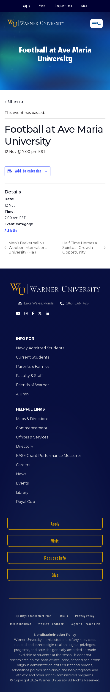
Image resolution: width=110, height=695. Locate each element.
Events (22, 483)
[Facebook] (33, 313)
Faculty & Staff (29, 376)
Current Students (32, 357)
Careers (23, 465)
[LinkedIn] (47, 313)
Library (22, 492)
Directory (24, 446)
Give (84, 5)
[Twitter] (40, 313)
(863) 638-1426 (77, 303)
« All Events (14, 101)
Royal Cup (25, 501)
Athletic (11, 230)
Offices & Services (32, 437)
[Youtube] (18, 313)
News (21, 474)
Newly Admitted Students (40, 348)
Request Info (63, 5)
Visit (42, 5)
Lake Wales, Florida (39, 303)
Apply (26, 5)
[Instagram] (26, 313)
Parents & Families (32, 366)
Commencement (31, 428)
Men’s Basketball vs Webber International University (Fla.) (28, 247)
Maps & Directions (32, 419)
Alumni (22, 394)
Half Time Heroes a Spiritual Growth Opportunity (79, 247)
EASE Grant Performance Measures (48, 455)
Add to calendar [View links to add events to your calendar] (28, 171)
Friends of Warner (32, 385)
